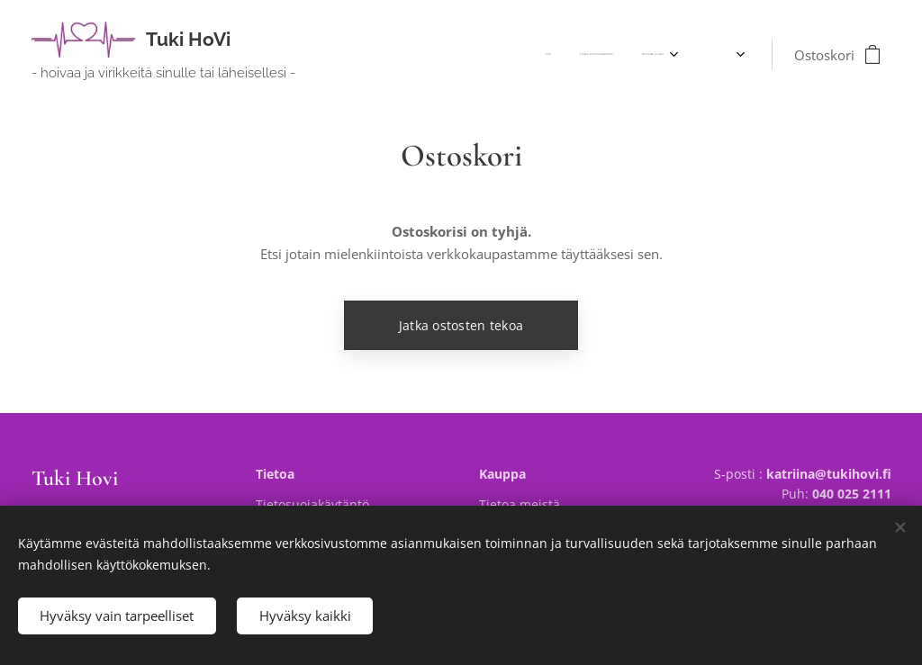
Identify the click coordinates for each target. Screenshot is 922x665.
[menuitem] (619, 54)
